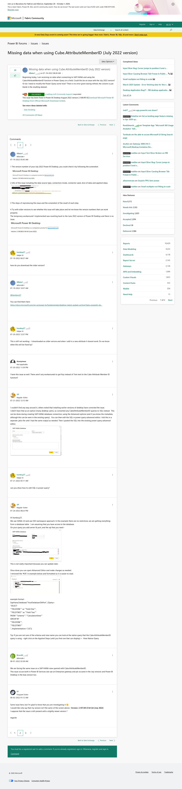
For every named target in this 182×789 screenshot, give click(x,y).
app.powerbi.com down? (147, 110)
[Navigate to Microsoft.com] (14, 18)
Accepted (127, 219)
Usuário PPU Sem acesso (148, 180)
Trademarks (168, 772)
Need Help (127, 294)
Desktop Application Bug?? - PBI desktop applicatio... (146, 90)
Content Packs (129, 283)
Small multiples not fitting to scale (138, 79)
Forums (49, 18)
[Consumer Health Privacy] (41, 780)
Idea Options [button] (107, 61)
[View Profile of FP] (18, 691)
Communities (82, 18)
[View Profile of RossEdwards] (128, 125)
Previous (153, 300)
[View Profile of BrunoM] (20, 655)
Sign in (151, 24)
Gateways (127, 266)
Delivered (36, 94)
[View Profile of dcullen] (126, 144)
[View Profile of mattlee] (134, 153)
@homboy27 (15, 295)
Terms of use (156, 772)
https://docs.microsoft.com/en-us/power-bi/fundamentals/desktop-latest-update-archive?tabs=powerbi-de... (56, 305)
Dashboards (128, 254)
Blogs (94, 18)
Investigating (129, 213)
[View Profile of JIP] (18, 394)
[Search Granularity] (102, 29)
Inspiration (61, 18)
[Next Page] (30, 145)
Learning (104, 18)
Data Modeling (29, 110)
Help (160, 24)
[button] (15, 75)
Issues (34, 43)
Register (142, 24)
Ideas (71, 18)
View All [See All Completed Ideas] (127, 95)
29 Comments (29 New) (32, 115)
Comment (15, 753)
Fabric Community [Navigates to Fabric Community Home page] (34, 18)
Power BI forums (17, 43)
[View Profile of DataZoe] (134, 116)
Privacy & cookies (142, 772)
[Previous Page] (10, 145)
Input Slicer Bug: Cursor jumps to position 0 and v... (145, 68)
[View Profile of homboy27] (21, 252)
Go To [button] (168, 24)
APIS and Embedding (132, 271)
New (125, 201)
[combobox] (143, 29)
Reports (126, 243)
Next (170, 300)
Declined (127, 225)
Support (115, 18)
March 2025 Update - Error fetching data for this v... (145, 84)
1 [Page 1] (14, 145)
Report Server (129, 260)
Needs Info (128, 207)
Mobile (126, 288)
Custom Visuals (129, 277)
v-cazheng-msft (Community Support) (59, 94)
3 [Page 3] (25, 145)
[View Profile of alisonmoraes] (128, 180)
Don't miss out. (141, 34)
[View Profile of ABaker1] (32, 73)
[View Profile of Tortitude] (127, 134)
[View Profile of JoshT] (125, 110)
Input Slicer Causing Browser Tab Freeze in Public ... (145, 73)
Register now (13, 9)
